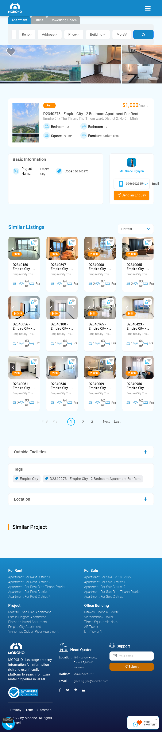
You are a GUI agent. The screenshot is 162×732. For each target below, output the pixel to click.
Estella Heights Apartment (27, 617)
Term (29, 710)
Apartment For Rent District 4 (29, 592)
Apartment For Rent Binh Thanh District (36, 587)
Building (98, 34)
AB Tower (91, 627)
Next (106, 421)
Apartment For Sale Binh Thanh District (112, 592)
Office (39, 20)
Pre (55, 421)
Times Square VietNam (100, 622)
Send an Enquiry (131, 195)
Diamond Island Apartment (27, 622)
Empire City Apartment (24, 627)
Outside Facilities (30, 451)
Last (117, 421)
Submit (132, 667)
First (45, 421)
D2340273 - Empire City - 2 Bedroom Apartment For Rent (93, 479)
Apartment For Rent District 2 (29, 582)
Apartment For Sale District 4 (105, 597)
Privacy (15, 710)
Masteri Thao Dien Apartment (29, 612)
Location (22, 499)
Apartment (19, 20)
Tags (18, 469)
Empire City (26, 479)
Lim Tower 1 (93, 632)
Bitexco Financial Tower (101, 612)
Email (151, 184)
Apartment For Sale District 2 (105, 587)
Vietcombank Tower (98, 617)
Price (73, 34)
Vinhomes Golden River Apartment (33, 632)
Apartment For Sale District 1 (105, 582)
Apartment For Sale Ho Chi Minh (107, 577)
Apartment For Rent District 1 (29, 577)
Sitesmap (44, 710)
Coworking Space (64, 20)
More (122, 34)
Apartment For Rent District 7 (29, 597)
